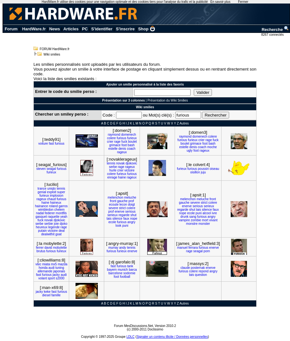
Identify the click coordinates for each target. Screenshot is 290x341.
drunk (184, 216)
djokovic (131, 163)
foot (124, 145)
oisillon (195, 172)
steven (41, 168)
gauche (122, 201)
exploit (51, 192)
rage (117, 141)
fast (51, 143)
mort (205, 220)
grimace (115, 145)
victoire (129, 170)
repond (203, 271)
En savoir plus (220, 2)
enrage (112, 177)
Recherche (275, 29)
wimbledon (46, 209)
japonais (59, 271)
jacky (56, 275)
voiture (43, 143)
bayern (112, 269)
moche (212, 147)
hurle (112, 170)
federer (50, 213)
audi (51, 267)
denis (122, 148)
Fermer (243, 2)
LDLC (131, 336)
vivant (213, 220)
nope (133, 218)
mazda (62, 264)
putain (42, 230)
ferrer (40, 247)
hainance (41, 206)
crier (110, 141)
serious (130, 211)
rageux (122, 152)
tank (130, 266)
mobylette (60, 247)
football (125, 276)
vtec (38, 264)
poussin (203, 168)
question (201, 275)
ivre (214, 213)
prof (131, 201)
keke (47, 291)
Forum (11, 29)
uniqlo (51, 188)
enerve (120, 211)
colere (111, 138)
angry (131, 222)
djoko (63, 223)
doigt (131, 204)
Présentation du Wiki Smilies (168, 100)
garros (63, 206)
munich (123, 269)
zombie (196, 220)
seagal (51, 168)
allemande (45, 271)
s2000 (60, 278)
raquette (54, 216)
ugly (189, 150)
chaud (51, 199)
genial (42, 192)
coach (131, 148)
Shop (146, 29)
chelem (59, 209)
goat (58, 234)
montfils (61, 213)
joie (56, 223)
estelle (113, 148)
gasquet (41, 216)
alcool (207, 213)
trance (42, 188)
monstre (192, 223)
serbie (48, 223)
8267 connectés (273, 34)
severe (113, 208)
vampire (184, 220)
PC (85, 29)
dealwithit (47, 234)
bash (131, 145)
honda (43, 267)
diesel (46, 295)
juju (203, 172)
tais (109, 218)
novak (120, 163)
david (48, 247)
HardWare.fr (34, 29)
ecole (112, 222)
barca (133, 269)
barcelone (115, 273)
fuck (124, 141)
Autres (184, 123)
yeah (63, 216)
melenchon (115, 197)
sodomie (129, 273)
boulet (132, 141)
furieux (132, 138)
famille (56, 295)
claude (185, 267)
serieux (112, 215)
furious (59, 143)
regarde (124, 215)
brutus (41, 251)
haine (122, 177)
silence (117, 218)
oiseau (214, 168)
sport (51, 278)
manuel (182, 247)
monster (204, 223)
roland (53, 206)
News (54, 29)
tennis (111, 163)
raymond (114, 134)
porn (207, 251)
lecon (123, 204)
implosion (56, 195)
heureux (41, 227)
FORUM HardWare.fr (55, 49)
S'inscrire (125, 29)
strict (122, 208)
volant (42, 278)
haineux (55, 202)
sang (192, 216)
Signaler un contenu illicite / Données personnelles (172, 336)
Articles (71, 29)
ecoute (114, 204)
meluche (130, 197)
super (61, 192)
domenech (128, 134)
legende (54, 227)
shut (133, 215)
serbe (113, 167)
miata (46, 264)
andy (122, 247)
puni (125, 225)
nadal (40, 213)
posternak (198, 267)
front (113, 201)
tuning (59, 267)
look (118, 225)
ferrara (193, 247)
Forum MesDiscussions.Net (133, 326)
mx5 (54, 264)
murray (113, 247)
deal (62, 230)
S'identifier (101, 29)
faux (126, 218)
